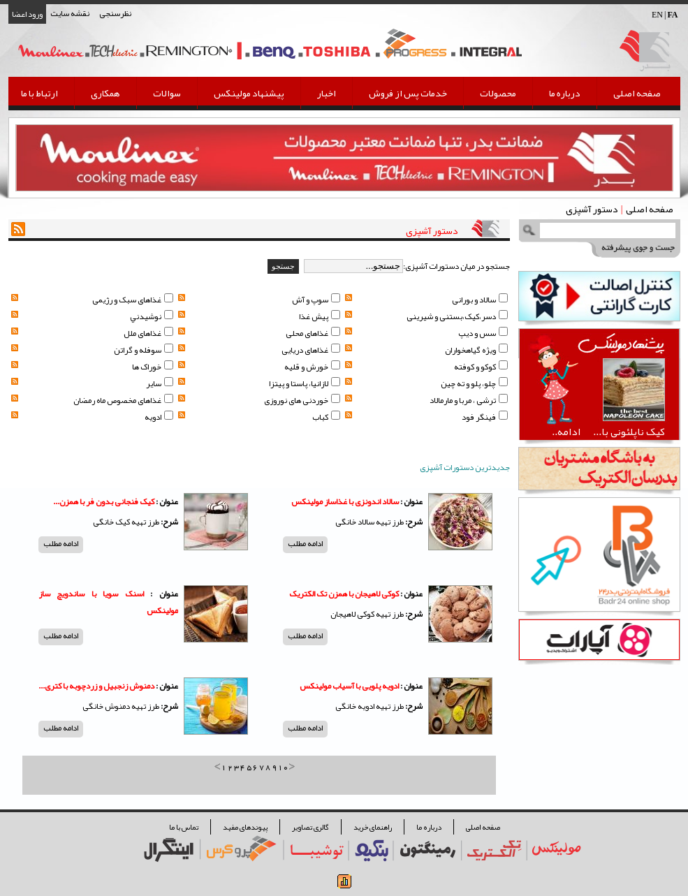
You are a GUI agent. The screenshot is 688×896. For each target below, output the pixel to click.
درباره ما (564, 93)
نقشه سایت (69, 13)
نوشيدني (151, 316)
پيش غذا (319, 316)
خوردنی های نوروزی (302, 400)
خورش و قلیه (312, 366)
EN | (665, 14)
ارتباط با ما (39, 93)
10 (283, 766)
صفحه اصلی (637, 93)
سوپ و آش (316, 299)
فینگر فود (485, 417)
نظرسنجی (115, 13)
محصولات (498, 93)
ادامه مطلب (305, 544)
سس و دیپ (483, 333)
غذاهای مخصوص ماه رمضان (123, 400)
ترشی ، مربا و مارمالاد (469, 400)
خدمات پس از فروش (408, 93)
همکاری (105, 93)
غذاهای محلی (313, 333)
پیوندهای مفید (245, 827)
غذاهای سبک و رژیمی (132, 299)
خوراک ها (152, 366)
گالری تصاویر (310, 827)
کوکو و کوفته (481, 366)
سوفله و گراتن (143, 349)
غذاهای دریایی (310, 349)
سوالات (167, 93)
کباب (326, 417)
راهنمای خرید (372, 827)
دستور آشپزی (592, 209)
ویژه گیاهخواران (476, 349)
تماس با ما (183, 827)
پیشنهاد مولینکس (249, 93)
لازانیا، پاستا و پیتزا (304, 383)
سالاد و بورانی (480, 299)
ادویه (159, 417)
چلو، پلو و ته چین (474, 383)
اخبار (326, 93)
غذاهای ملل (148, 333)
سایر (159, 383)
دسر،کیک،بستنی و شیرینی (457, 316)
